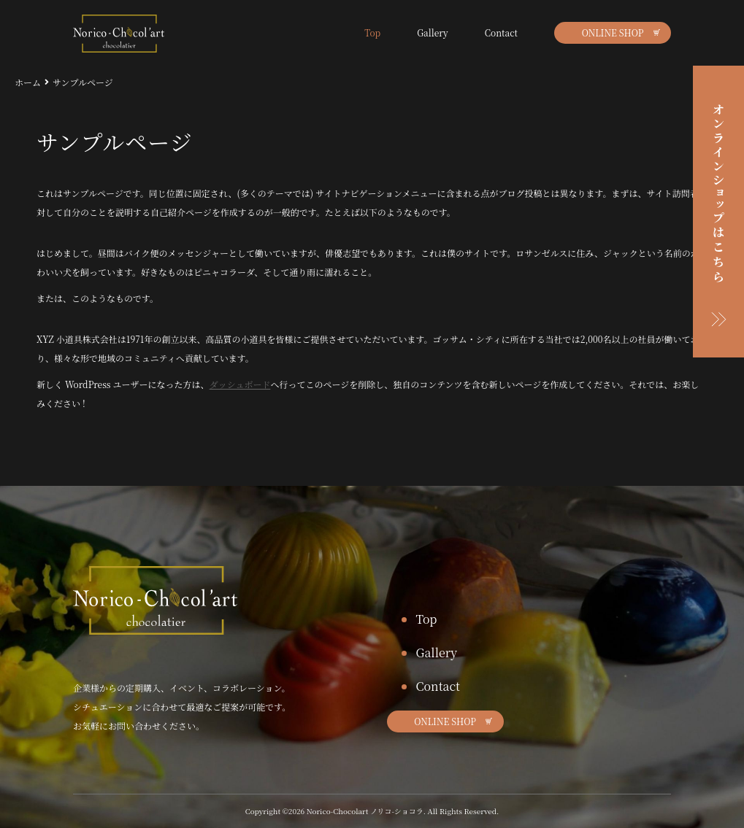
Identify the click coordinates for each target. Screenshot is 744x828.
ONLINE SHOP (613, 32)
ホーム (28, 82)
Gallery (432, 32)
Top (372, 32)
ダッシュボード (240, 384)
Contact (501, 32)
